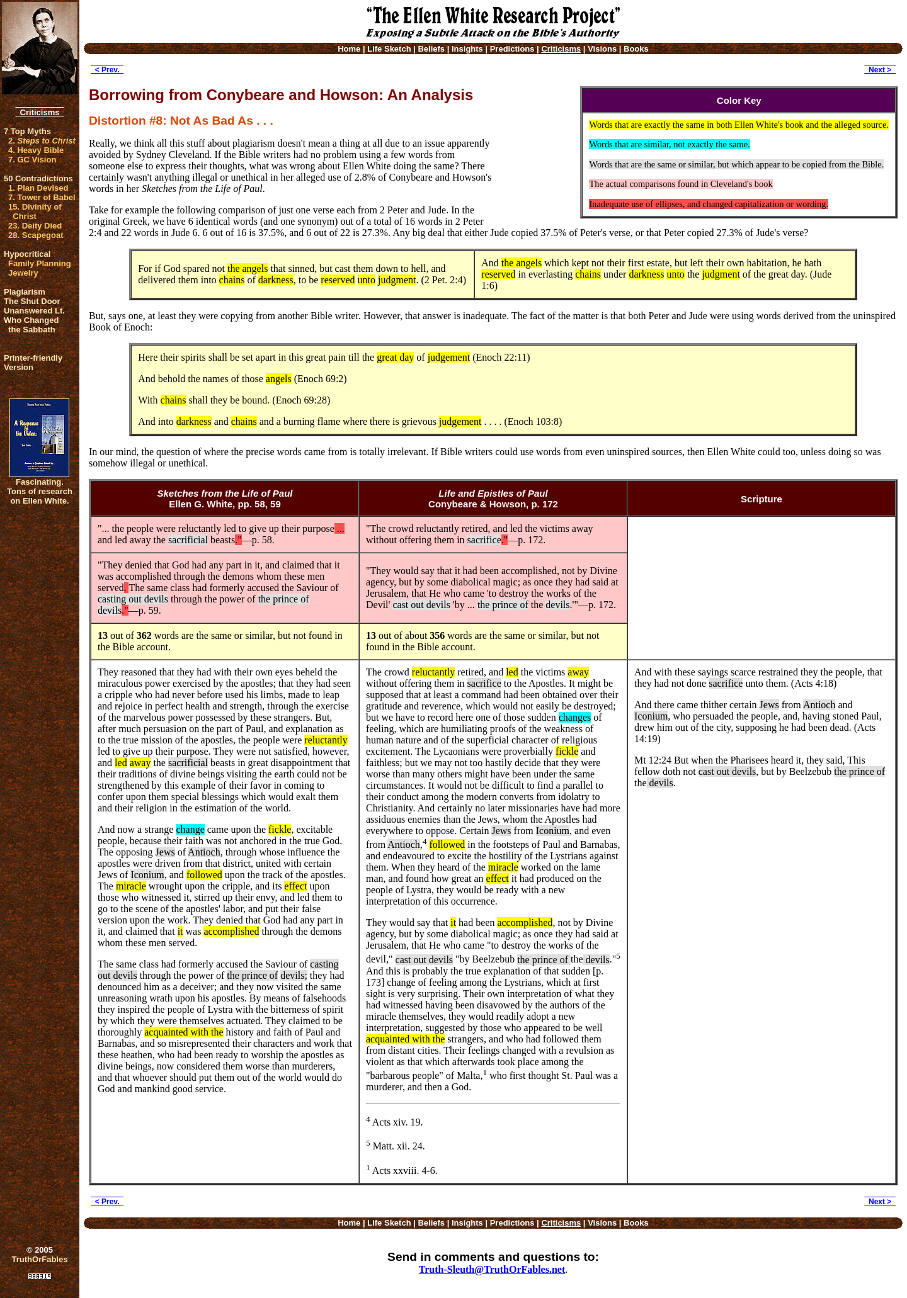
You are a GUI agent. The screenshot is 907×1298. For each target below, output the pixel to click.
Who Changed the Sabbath (31, 324)
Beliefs (431, 49)
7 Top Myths (27, 131)
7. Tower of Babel (42, 197)
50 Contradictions (38, 178)
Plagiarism (24, 291)
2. (42, 140)
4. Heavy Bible (36, 150)
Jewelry (23, 273)
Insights (467, 49)
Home (349, 49)
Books (636, 49)
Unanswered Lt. (34, 310)
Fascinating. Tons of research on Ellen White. (39, 491)
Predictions (512, 49)
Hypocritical (27, 254)
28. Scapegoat (35, 235)
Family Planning (39, 263)
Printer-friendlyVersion (33, 362)
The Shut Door (32, 301)
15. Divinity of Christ (35, 211)
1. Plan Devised (38, 188)
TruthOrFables (40, 1259)
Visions (602, 49)
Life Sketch (389, 49)
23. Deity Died (35, 225)
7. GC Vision (32, 159)
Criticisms (39, 112)
